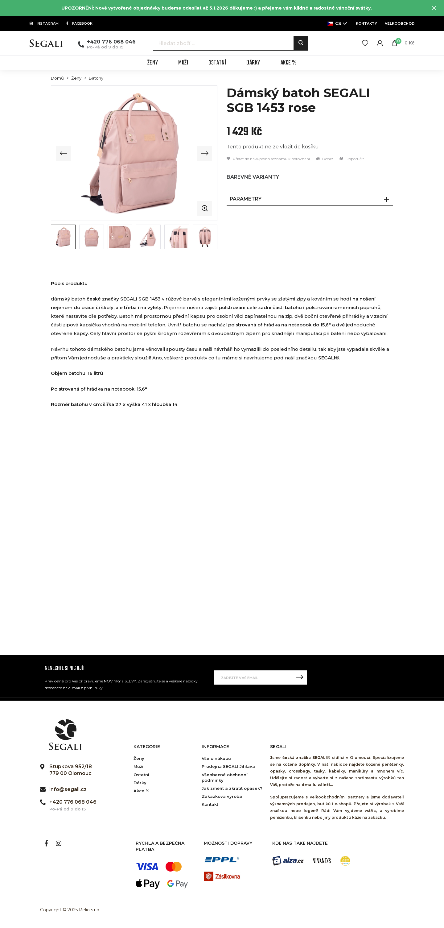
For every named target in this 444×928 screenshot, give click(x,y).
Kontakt (210, 804)
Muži (138, 766)
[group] (134, 153)
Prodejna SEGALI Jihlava (228, 766)
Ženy (76, 78)
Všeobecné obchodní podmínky (225, 777)
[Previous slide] (63, 153)
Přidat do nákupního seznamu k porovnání (268, 159)
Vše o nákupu (216, 758)
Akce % (141, 790)
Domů (57, 78)
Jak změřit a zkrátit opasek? (232, 788)
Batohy (96, 78)
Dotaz (324, 159)
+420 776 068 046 (111, 42)
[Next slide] (204, 153)
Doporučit (351, 159)
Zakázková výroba (222, 796)
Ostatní (141, 774)
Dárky (140, 782)
